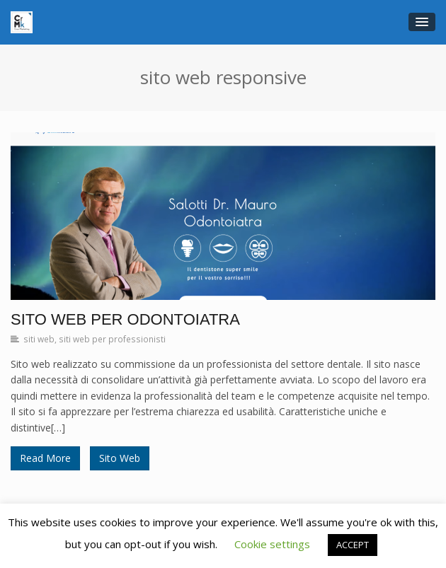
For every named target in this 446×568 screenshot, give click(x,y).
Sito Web (119, 458)
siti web (39, 338)
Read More (45, 458)
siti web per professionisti (112, 338)
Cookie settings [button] (272, 544)
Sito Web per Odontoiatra (125, 319)
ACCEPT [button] (352, 544)
